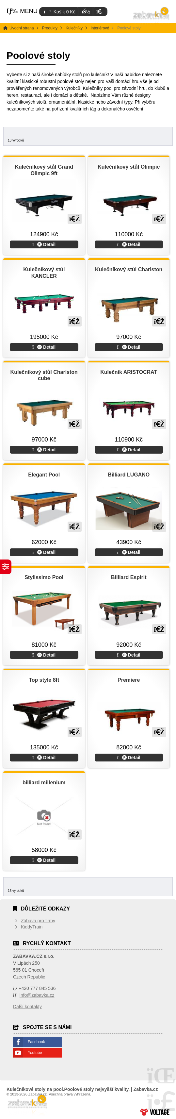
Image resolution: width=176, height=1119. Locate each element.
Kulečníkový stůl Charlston (128, 269)
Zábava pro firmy (38, 920)
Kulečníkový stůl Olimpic (129, 167)
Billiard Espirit (128, 577)
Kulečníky (74, 28)
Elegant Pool (44, 474)
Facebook (36, 1042)
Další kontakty (27, 1006)
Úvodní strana (151, 16)
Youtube (35, 1052)
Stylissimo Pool (43, 577)
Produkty (49, 28)
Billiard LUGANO (129, 474)
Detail (44, 244)
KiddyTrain (31, 926)
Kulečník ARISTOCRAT (128, 372)
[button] (99, 11)
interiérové (100, 28)
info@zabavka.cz (37, 995)
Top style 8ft (44, 680)
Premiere (129, 680)
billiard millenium (44, 782)
